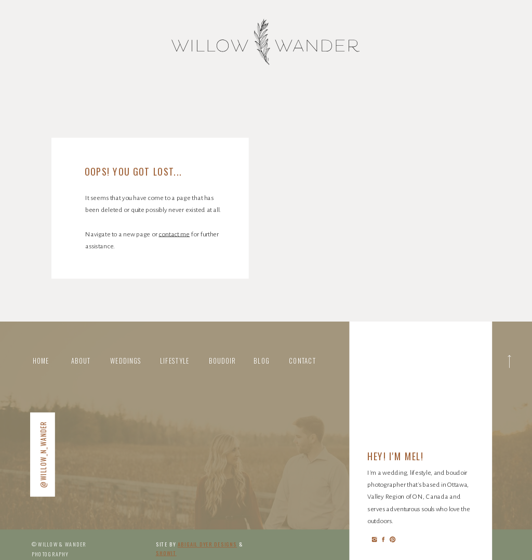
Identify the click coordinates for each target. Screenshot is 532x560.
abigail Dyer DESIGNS (207, 544)
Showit (166, 553)
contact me (174, 233)
